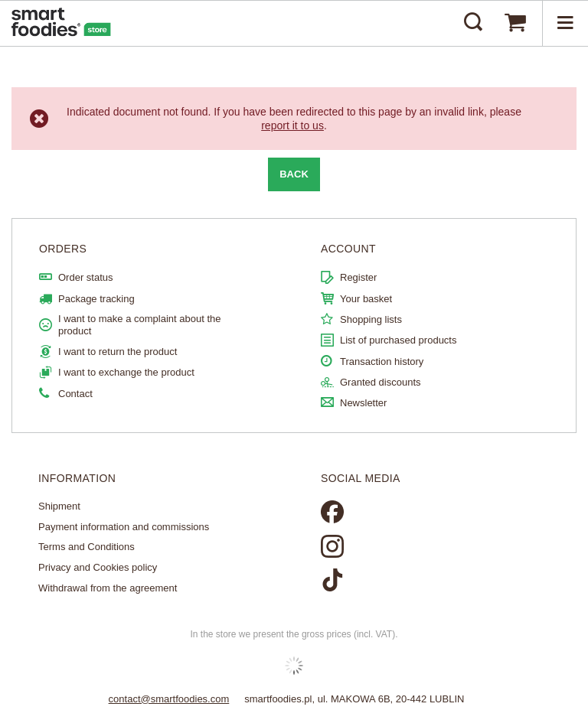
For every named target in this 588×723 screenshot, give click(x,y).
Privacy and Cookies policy (97, 567)
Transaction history (381, 361)
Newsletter (363, 403)
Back (294, 174)
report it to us (292, 125)
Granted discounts (380, 382)
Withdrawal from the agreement (107, 588)
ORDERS (63, 249)
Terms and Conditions (86, 546)
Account (348, 249)
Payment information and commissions (123, 526)
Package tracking (96, 299)
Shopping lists (371, 319)
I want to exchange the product (126, 372)
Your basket (366, 299)
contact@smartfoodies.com (169, 699)
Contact (75, 393)
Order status (85, 277)
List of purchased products (398, 340)
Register (358, 277)
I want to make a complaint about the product (139, 325)
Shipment (59, 506)
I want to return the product (117, 351)
